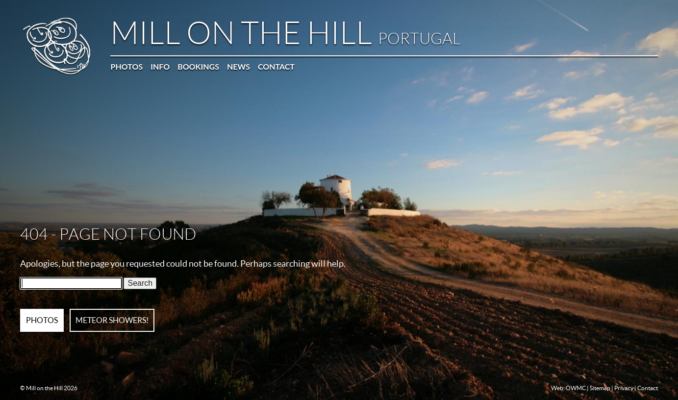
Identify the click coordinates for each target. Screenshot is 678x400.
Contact (276, 66)
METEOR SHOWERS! (112, 320)
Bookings (198, 66)
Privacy (623, 388)
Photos (126, 66)
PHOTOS (42, 320)
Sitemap (600, 388)
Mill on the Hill (285, 33)
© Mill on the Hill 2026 (48, 388)
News (238, 66)
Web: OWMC (568, 388)
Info (160, 66)
